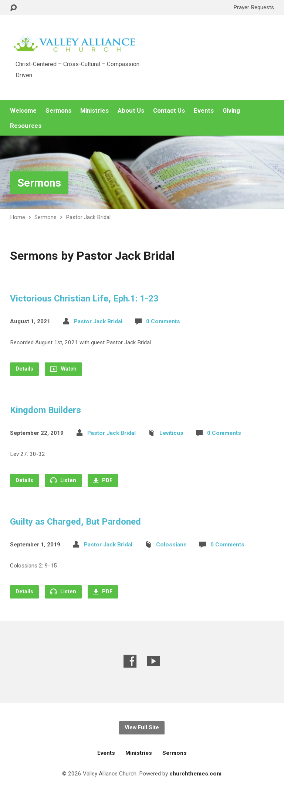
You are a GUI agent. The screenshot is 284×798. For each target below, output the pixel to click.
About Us (131, 111)
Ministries (94, 111)
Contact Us (169, 111)
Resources (25, 126)
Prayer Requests (253, 7)
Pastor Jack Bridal (88, 217)
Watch (63, 368)
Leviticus (171, 433)
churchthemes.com (195, 773)
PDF (102, 480)
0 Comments (163, 321)
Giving (231, 111)
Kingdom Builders (45, 410)
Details (24, 369)
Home (17, 217)
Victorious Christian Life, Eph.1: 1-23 (84, 298)
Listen (63, 480)
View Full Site (142, 727)
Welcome (23, 111)
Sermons (58, 111)
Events (204, 111)
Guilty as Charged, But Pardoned (75, 521)
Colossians (171, 544)
